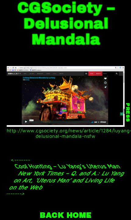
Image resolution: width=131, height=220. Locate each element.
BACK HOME (65, 215)
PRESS (127, 112)
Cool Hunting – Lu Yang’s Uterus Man (66, 166)
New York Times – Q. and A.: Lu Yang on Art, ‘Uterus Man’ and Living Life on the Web (67, 180)
